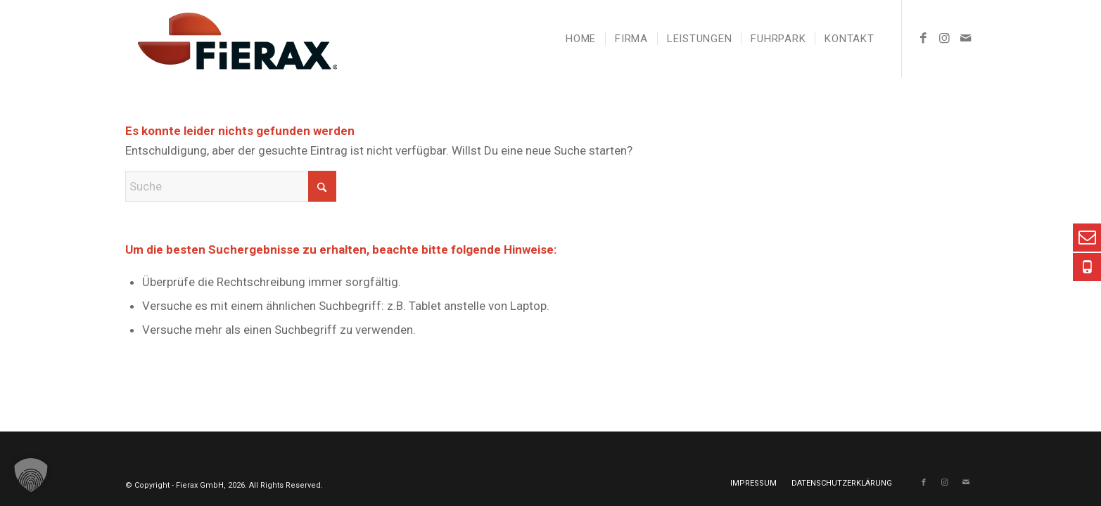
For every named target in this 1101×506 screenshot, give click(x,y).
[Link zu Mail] (965, 37)
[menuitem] (580, 38)
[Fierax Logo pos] (231, 38)
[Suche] (230, 186)
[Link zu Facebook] (923, 37)
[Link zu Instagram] (944, 37)
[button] (31, 475)
